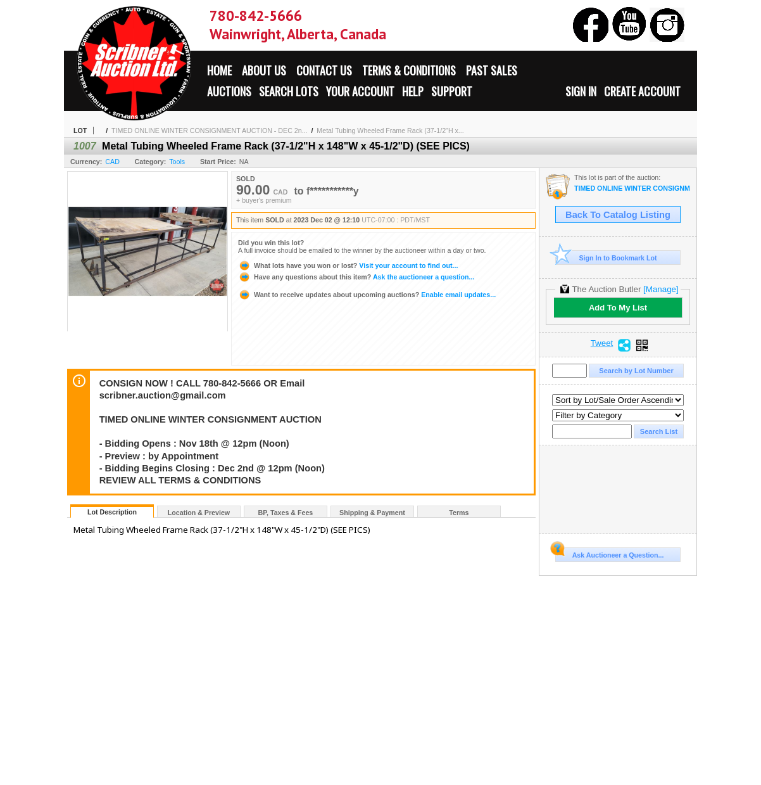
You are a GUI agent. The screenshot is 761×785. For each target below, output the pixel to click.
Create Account (642, 91)
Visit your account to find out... (348, 265)
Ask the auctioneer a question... (356, 277)
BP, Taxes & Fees (285, 512)
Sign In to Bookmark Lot (606, 257)
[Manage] (661, 289)
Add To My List (618, 307)
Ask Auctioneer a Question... (609, 553)
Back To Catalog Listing (617, 215)
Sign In (580, 91)
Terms (459, 512)
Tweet (602, 343)
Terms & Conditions (409, 70)
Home (219, 70)
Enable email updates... (367, 294)
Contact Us (324, 70)
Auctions (229, 91)
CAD (112, 161)
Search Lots (288, 91)
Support (451, 91)
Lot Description (112, 512)
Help (413, 91)
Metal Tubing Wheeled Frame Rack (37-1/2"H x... (390, 130)
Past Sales (491, 70)
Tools (177, 161)
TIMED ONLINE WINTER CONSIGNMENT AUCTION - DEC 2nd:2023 (632, 188)
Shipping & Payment (372, 512)
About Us (264, 70)
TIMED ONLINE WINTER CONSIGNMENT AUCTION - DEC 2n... (209, 130)
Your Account (360, 91)
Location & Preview (199, 512)
